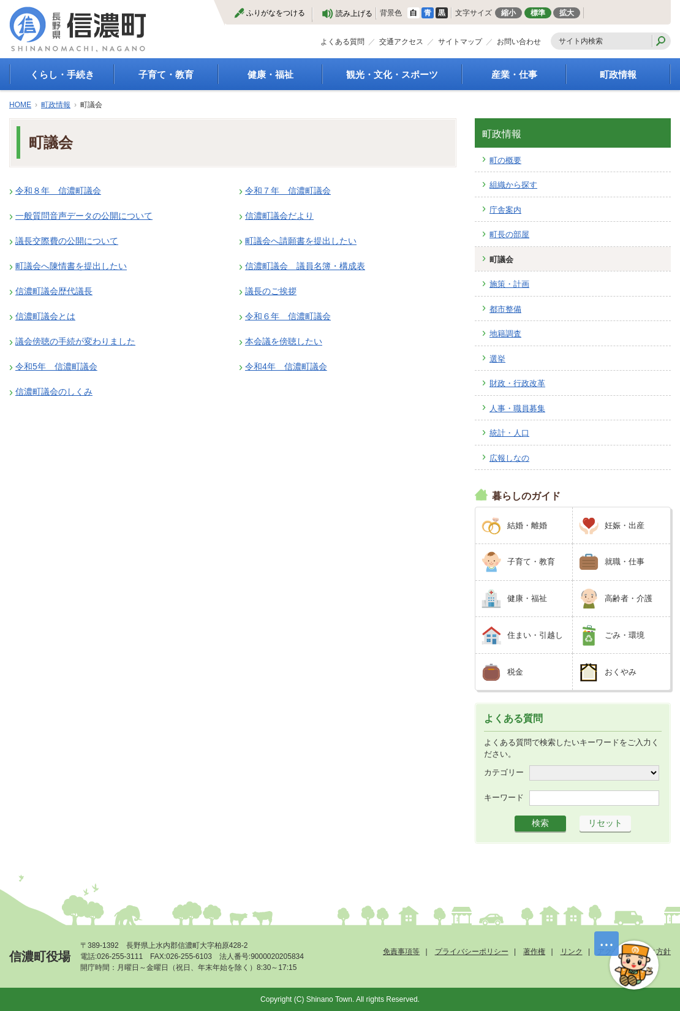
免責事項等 (401, 951)
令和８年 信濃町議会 (58, 190)
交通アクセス (401, 41)
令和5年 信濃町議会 (56, 366)
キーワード (504, 797)
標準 (538, 13)
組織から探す (513, 184)
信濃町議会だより (279, 216)
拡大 (566, 13)
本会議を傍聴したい (283, 341)
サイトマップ (460, 41)
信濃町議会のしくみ (54, 391)
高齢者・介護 (628, 598)
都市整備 (505, 309)
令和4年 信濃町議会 (286, 366)
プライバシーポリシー (471, 951)
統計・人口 (509, 432)
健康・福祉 (270, 74)
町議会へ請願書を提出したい (301, 241)
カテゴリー (504, 772)
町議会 (501, 259)
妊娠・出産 (624, 525)
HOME (20, 104)
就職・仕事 (624, 561)
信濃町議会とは (45, 316)
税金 (515, 671)
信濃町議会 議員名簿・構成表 (305, 266)
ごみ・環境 (624, 635)
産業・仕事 (514, 74)
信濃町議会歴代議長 (54, 291)
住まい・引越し (535, 635)
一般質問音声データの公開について (84, 216)
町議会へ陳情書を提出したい (71, 266)
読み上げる (354, 13)
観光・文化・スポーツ (392, 74)
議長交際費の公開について (66, 241)
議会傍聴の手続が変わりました (75, 341)
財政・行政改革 (517, 383)
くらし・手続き (62, 74)
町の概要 (505, 160)
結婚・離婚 (527, 525)
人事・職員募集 (517, 408)
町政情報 (618, 74)
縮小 (508, 13)
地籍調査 (505, 333)
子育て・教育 (166, 74)
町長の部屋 (509, 234)
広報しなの (509, 458)
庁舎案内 (505, 209)
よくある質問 (342, 41)
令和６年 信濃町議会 (288, 316)
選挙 (497, 358)
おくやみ (621, 671)
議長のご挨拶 (271, 291)
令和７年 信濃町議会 (288, 190)
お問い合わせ (519, 41)
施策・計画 (509, 284)
